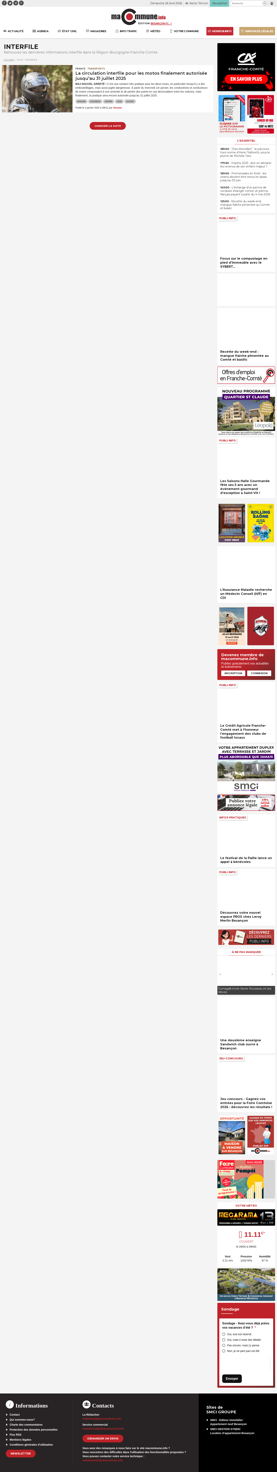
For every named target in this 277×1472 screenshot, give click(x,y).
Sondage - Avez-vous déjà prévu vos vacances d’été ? (245, 1325)
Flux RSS (15, 1434)
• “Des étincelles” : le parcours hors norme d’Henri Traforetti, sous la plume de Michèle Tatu (244, 152)
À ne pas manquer (246, 952)
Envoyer (232, 1379)
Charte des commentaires (26, 1424)
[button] (265, 3)
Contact (15, 1414)
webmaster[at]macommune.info (103, 1460)
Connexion (259, 673)
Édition (144, 23)
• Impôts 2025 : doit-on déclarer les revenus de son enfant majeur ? (245, 164)
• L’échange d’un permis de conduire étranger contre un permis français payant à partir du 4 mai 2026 (245, 191)
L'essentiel (246, 140)
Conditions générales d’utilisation (31, 1444)
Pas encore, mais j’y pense (243, 1345)
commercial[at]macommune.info (103, 1428)
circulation (95, 101)
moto (119, 101)
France (80, 68)
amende (81, 101)
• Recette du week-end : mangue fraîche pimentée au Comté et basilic (245, 205)
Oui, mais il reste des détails (244, 1339)
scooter (130, 101)
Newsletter (21, 1453)
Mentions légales (20, 1439)
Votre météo (246, 1205)
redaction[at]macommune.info (102, 1418)
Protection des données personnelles (34, 1429)
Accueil (9, 59)
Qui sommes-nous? (22, 1419)
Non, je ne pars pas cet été (243, 1350)
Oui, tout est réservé (239, 1334)
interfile (108, 101)
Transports (96, 68)
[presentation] (220, 974)
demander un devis (102, 1438)
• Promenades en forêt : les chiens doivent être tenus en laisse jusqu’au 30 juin (243, 177)
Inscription (233, 673)
